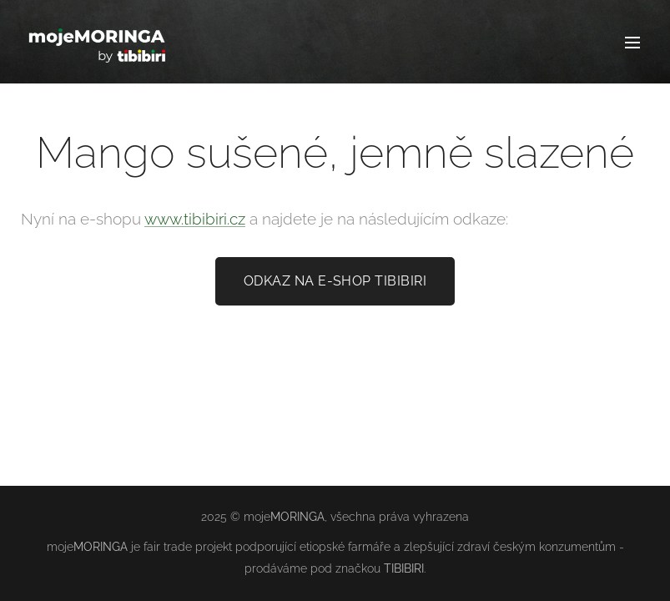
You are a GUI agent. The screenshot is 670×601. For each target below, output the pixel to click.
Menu (632, 42)
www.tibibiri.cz (194, 219)
